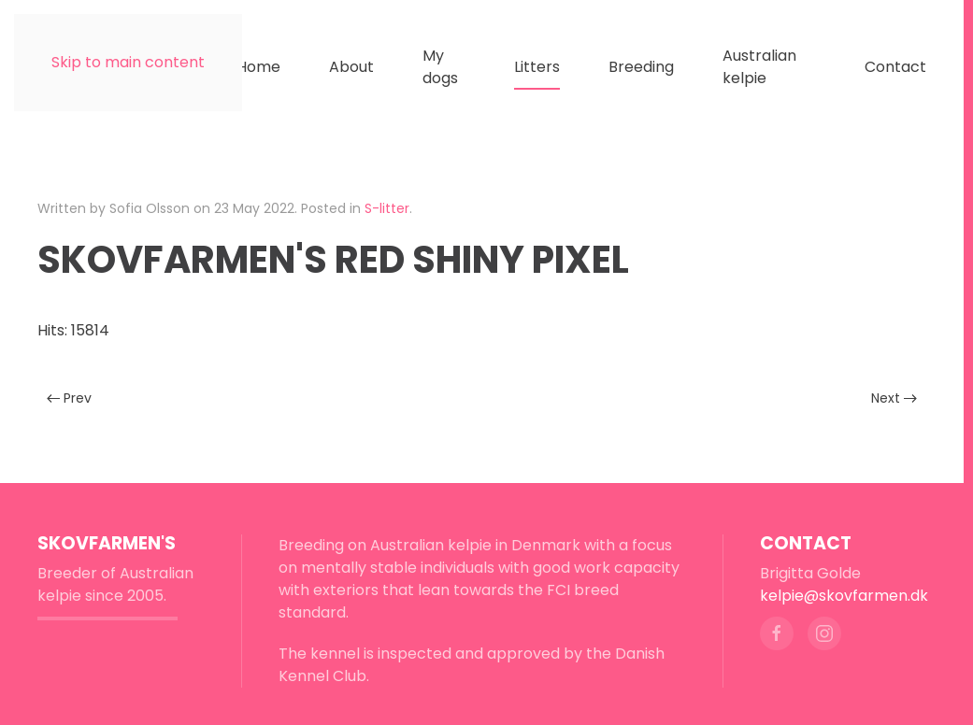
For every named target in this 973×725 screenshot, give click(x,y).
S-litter (387, 208)
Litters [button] (537, 67)
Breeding (641, 67)
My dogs (440, 67)
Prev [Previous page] (69, 398)
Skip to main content (128, 62)
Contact (895, 67)
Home (258, 67)
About (351, 67)
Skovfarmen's (106, 543)
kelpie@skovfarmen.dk (844, 595)
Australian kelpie (759, 67)
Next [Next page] (894, 398)
